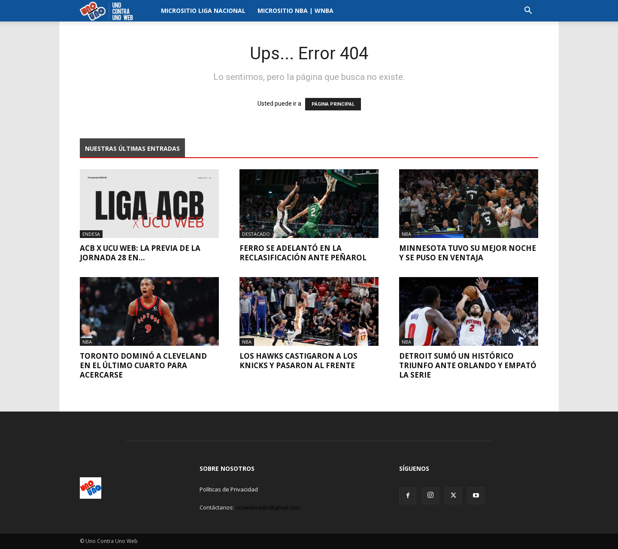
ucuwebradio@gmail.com (267, 507)
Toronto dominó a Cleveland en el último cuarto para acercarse (143, 365)
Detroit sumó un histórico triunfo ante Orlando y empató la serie (467, 365)
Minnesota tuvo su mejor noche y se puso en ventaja (467, 252)
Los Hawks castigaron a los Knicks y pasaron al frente (298, 360)
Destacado (256, 234)
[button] (528, 11)
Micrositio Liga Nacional (203, 10)
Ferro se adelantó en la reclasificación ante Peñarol (303, 252)
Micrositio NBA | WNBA (295, 10)
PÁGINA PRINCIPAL (333, 104)
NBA (406, 234)
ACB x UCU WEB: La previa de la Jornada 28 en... (140, 252)
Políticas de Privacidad (229, 489)
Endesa (91, 234)
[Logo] (108, 11)
